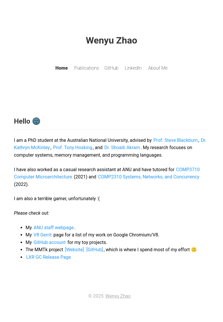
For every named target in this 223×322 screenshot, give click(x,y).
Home (61, 68)
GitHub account (50, 242)
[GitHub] (94, 249)
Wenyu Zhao (118, 296)
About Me (158, 68)
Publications (86, 68)
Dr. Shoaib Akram (122, 147)
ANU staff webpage (54, 227)
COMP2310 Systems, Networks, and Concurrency (148, 177)
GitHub (111, 68)
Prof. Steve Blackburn (175, 140)
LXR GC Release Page (48, 257)
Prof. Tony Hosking (72, 147)
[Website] (74, 249)
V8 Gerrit (43, 235)
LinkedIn (133, 68)
